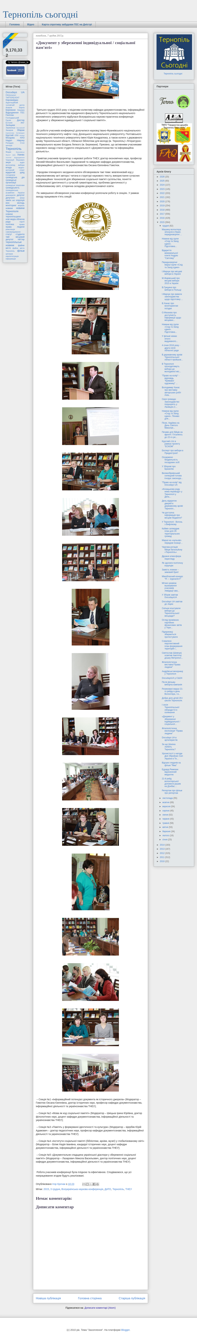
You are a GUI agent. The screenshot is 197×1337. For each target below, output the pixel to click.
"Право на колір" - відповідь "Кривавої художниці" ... (170, 379)
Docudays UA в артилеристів (169, 738)
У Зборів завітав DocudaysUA (170, 596)
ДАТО (108, 1189)
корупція (20, 200)
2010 (162, 861)
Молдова (10, 138)
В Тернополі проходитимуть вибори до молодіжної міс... (171, 368)
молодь (20, 203)
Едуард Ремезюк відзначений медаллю (170, 772)
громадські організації (11, 181)
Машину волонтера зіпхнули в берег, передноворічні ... (172, 232)
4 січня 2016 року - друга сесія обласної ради (171, 348)
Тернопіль (118, 1189)
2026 (162, 176)
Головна (14, 24)
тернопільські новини (13, 244)
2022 (162, 193)
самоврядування (13, 232)
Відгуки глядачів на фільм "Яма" (171, 763)
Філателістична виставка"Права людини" (171, 664)
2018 (162, 210)
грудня (165, 226)
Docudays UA (15, 92)
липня (165, 815)
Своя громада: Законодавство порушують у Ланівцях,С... (170, 403)
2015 (46, 1189)
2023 (162, 189)
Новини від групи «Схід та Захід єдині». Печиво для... (170, 415)
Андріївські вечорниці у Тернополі (172, 672)
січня (165, 839)
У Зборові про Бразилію (169, 467)
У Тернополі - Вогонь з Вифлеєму (172, 523)
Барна (21, 107)
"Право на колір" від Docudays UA (172, 483)
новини (9, 208)
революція (10, 229)
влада (9, 167)
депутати (10, 198)
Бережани (11, 110)
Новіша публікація (48, 1298)
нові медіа (11, 219)
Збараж (20, 130)
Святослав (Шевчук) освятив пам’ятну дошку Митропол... (172, 655)
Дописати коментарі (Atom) (100, 1307)
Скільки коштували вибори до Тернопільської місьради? (171, 612)
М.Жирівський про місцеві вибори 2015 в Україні (171, 281)
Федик (8, 152)
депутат (20, 195)
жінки (22, 198)
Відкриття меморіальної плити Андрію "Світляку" (170, 254)
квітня (165, 827)
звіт (13, 200)
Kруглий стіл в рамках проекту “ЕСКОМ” (171, 444)
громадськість (13, 187)
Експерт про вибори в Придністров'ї (172, 451)
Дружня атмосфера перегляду (171, 557)
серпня (166, 810)
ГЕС (22, 112)
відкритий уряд (15, 172)
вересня (166, 806)
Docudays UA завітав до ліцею (172, 602)
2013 (162, 849)
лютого (166, 835)
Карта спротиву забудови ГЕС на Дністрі (67, 24)
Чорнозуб (10, 160)
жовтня (166, 802)
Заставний (20, 128)
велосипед (10, 165)
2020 (162, 201)
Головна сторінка (90, 1298)
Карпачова (10, 133)
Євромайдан (12, 100)
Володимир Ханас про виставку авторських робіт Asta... (171, 391)
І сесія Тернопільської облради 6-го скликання (170, 709)
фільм (20, 250)
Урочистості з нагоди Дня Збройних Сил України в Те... (172, 756)
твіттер (21, 239)
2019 (162, 205)
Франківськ (20, 152)
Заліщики (10, 125)
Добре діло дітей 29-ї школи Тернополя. (172, 699)
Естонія (9, 123)
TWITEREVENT (12, 98)
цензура (9, 254)
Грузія (8, 120)
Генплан (10, 115)
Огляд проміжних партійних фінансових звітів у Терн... (172, 624)
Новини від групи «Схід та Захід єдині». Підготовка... (170, 242)
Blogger (125, 1329)
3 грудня (55, 1189)
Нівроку (20, 140)
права (21, 224)
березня (166, 831)
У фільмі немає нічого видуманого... (170, 338)
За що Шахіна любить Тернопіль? (169, 747)
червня (166, 819)
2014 (162, 845)
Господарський (12, 118)
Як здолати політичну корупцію (172, 564)
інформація (11, 259)
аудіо (22, 162)
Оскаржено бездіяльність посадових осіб (170, 460)
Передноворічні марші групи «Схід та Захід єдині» (172, 265)
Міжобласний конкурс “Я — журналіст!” (172, 577)
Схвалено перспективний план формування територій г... (172, 645)
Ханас (20, 154)
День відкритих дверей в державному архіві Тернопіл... (172, 505)
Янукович (20, 160)
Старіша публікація (132, 1298)
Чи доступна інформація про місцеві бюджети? (172, 515)
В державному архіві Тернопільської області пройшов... (172, 357)
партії (22, 222)
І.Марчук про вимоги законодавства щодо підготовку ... (172, 297)
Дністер (20, 120)
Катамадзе (20, 133)
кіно (7, 203)
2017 (162, 214)
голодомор (10, 175)
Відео (30, 24)
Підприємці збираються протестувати (170, 634)
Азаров (9, 107)
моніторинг (11, 205)
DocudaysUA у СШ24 (172, 678)
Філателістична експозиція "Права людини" (172, 731)
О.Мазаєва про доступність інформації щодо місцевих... (171, 316)
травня (166, 823)
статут (9, 234)
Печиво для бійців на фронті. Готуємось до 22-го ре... (172, 434)
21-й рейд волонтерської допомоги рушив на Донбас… (171, 782)
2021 (162, 197)
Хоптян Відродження (15, 157)
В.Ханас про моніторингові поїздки (170, 306)
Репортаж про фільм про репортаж (172, 791)
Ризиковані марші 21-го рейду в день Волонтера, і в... (172, 691)
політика (10, 224)
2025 (162, 181)
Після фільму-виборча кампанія (172, 683)
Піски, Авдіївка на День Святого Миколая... (170, 425)
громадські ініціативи (15, 185)
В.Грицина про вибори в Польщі (171, 288)
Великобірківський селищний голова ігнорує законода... (172, 476)
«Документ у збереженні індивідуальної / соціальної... (171, 720)
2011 (162, 857)
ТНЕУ (128, 1189)
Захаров (9, 130)
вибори (21, 165)
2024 (162, 185)
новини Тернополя (15, 210)
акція (8, 162)
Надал (9, 140)
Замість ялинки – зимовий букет (170, 570)
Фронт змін (11, 155)
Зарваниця (10, 128)
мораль (21, 205)
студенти (20, 234)
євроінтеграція (12, 256)
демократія (10, 195)
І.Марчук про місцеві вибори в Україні (172, 272)
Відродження (12, 112)
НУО (22, 138)
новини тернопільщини (13, 215)
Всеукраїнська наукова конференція (82, 1189)
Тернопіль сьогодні (40, 14)
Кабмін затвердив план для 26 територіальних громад (171, 532)
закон (8, 200)
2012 (162, 853)
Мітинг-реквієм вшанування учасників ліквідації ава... (170, 587)
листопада (167, 798)
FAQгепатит (11, 95)
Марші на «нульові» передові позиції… (172, 541)
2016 (162, 218)
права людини (15, 227)
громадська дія (15, 177)
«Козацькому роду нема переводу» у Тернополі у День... (172, 493)
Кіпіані (22, 135)
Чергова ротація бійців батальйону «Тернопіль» (172, 549)
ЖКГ (22, 123)
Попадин (9, 143)
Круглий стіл (12, 135)
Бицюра (21, 110)
